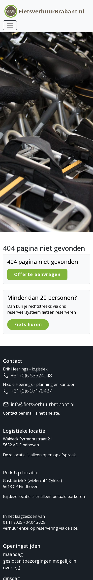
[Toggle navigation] (10, 25)
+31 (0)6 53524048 (31, 375)
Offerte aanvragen (37, 274)
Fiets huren (28, 324)
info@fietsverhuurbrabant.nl (42, 404)
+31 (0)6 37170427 (31, 391)
